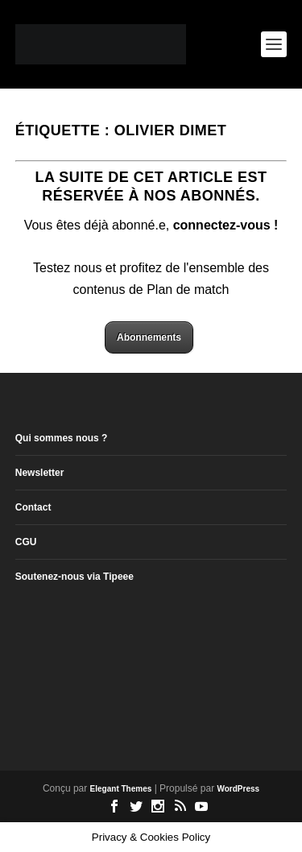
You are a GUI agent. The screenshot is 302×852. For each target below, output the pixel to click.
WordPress (238, 788)
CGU (26, 542)
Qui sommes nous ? (61, 438)
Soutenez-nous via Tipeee (74, 576)
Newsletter (39, 472)
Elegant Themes (121, 788)
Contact (33, 507)
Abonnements (149, 337)
